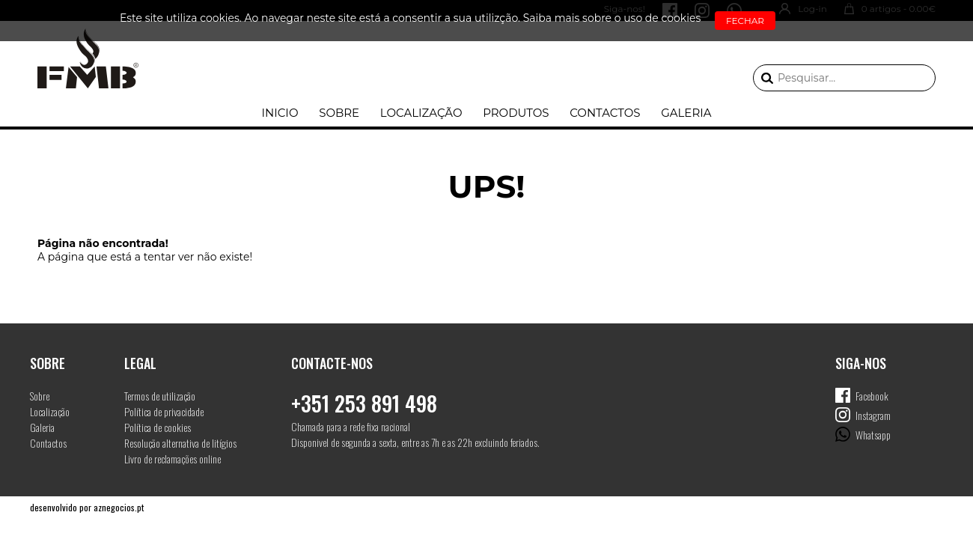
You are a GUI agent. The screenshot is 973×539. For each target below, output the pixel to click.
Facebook (871, 396)
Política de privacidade (164, 411)
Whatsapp (873, 434)
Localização (421, 113)
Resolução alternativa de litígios (180, 443)
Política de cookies (157, 427)
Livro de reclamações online (172, 458)
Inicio (279, 113)
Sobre (339, 113)
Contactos (605, 113)
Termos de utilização (159, 396)
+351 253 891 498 (364, 403)
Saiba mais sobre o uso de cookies (612, 18)
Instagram (873, 415)
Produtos (516, 113)
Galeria (686, 113)
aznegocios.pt (119, 507)
